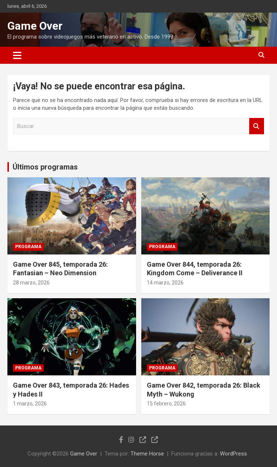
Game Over (35, 25)
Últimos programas (45, 166)
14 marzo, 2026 (165, 283)
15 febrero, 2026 (166, 404)
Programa (28, 246)
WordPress (233, 453)
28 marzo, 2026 (31, 283)
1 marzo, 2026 (30, 404)
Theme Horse (147, 453)
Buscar (256, 126)
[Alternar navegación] (17, 55)
